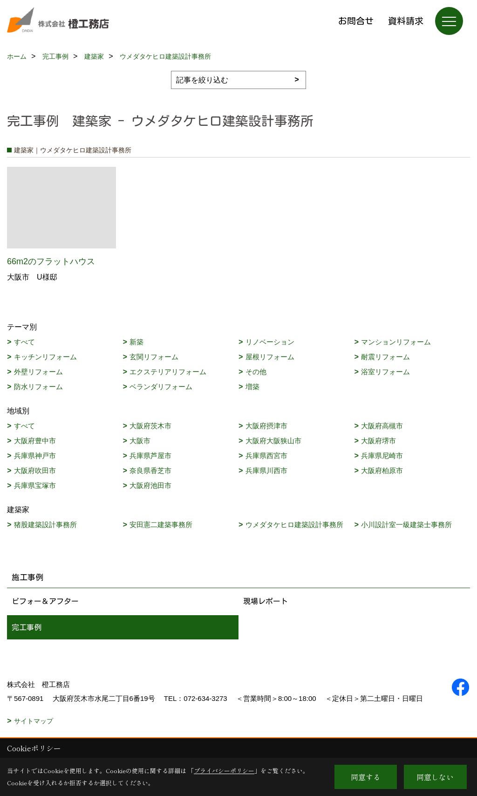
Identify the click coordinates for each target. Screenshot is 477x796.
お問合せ (356, 20)
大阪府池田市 (150, 485)
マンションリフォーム (396, 342)
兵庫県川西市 (266, 470)
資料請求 (405, 20)
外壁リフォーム (38, 372)
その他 (255, 372)
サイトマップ (33, 721)
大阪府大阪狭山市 (273, 441)
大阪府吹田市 (35, 470)
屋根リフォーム (269, 357)
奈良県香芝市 (150, 470)
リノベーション (269, 342)
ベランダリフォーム (160, 387)
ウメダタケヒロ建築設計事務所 (294, 524)
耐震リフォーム (385, 357)
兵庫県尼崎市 (382, 456)
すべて (24, 342)
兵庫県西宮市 (266, 456)
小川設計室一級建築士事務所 (406, 524)
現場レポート (265, 601)
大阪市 (139, 441)
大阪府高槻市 (382, 426)
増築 (252, 387)
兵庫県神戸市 (35, 456)
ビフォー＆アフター (45, 601)
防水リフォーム (38, 387)
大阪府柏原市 (382, 470)
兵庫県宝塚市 (35, 485)
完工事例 (26, 627)
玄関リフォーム (153, 357)
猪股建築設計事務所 (45, 524)
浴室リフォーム (385, 372)
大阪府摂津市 (266, 426)
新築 (136, 342)
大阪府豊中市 (35, 441)
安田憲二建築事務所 (160, 524)
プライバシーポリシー (224, 770)
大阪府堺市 (378, 441)
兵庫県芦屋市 (150, 456)
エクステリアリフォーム (167, 372)
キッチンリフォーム (45, 357)
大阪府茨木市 (150, 426)
